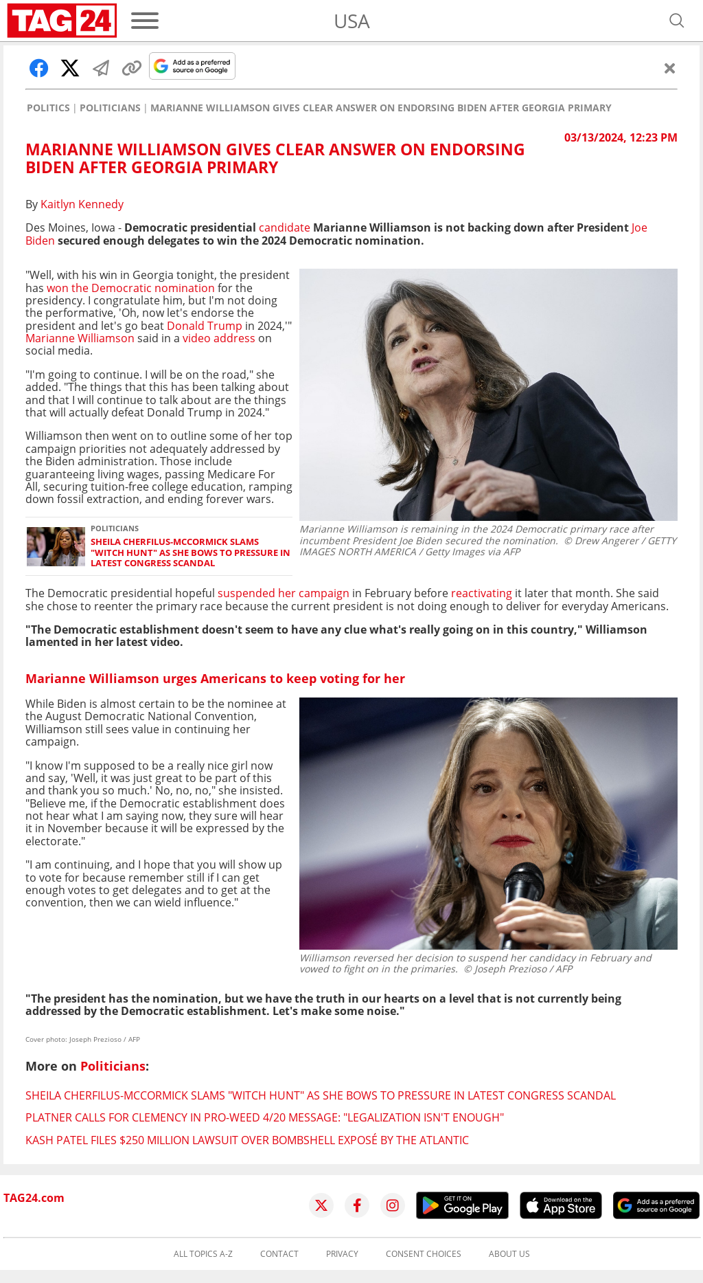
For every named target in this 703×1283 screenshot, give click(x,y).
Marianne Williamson (81, 338)
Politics (48, 107)
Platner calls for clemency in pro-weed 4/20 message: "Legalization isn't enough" (264, 1117)
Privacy (342, 1254)
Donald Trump (206, 325)
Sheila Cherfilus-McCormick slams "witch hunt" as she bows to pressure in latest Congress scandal (190, 552)
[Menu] (144, 20)
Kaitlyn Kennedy (82, 204)
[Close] (670, 68)
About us (509, 1254)
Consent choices (423, 1254)
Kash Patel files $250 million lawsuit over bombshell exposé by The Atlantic (247, 1140)
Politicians (110, 107)
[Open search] (677, 21)
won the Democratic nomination (131, 287)
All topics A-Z (203, 1254)
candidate (284, 227)
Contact (279, 1254)
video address (219, 338)
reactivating (481, 593)
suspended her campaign (283, 593)
